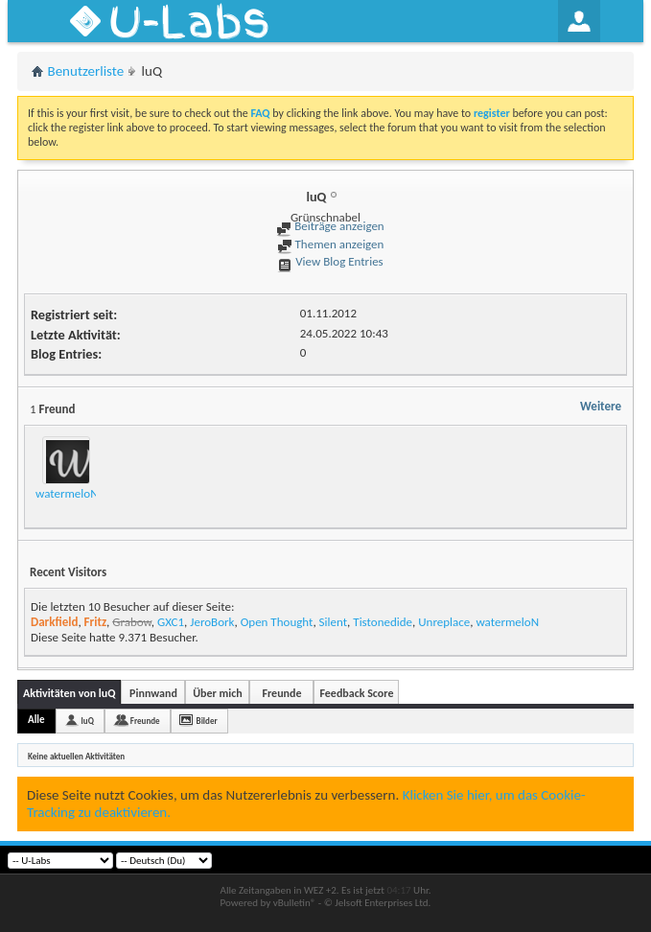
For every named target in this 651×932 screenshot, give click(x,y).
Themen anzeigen (330, 244)
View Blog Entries (330, 261)
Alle (36, 719)
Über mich (217, 693)
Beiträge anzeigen (330, 226)
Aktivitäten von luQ (69, 693)
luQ (87, 720)
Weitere (600, 406)
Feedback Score (356, 693)
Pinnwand (153, 693)
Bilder (207, 720)
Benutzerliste (86, 71)
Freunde (281, 693)
